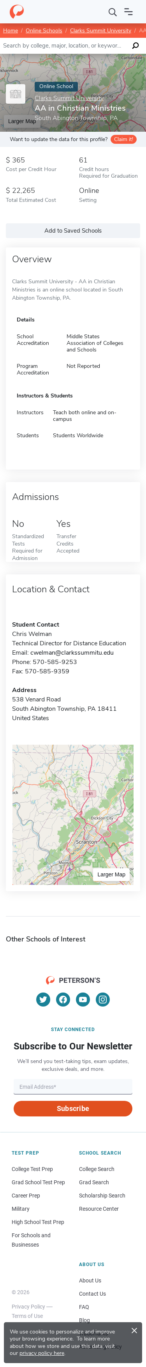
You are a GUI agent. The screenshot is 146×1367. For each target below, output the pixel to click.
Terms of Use (27, 1316)
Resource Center (99, 1209)
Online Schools (44, 30)
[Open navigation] (128, 11)
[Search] (113, 11)
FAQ (84, 1307)
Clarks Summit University (100, 30)
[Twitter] (43, 1000)
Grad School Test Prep (38, 1182)
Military (21, 1209)
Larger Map (111, 874)
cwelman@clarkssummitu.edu (72, 652)
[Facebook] (63, 1000)
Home (10, 30)
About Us (90, 1280)
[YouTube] (83, 1000)
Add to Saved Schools (73, 231)
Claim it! (123, 139)
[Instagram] (103, 1000)
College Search (96, 1169)
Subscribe (73, 1108)
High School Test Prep (38, 1222)
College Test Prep (32, 1169)
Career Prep (26, 1195)
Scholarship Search (102, 1195)
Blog (84, 1320)
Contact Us (92, 1294)
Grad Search (94, 1182)
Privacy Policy (28, 1306)
